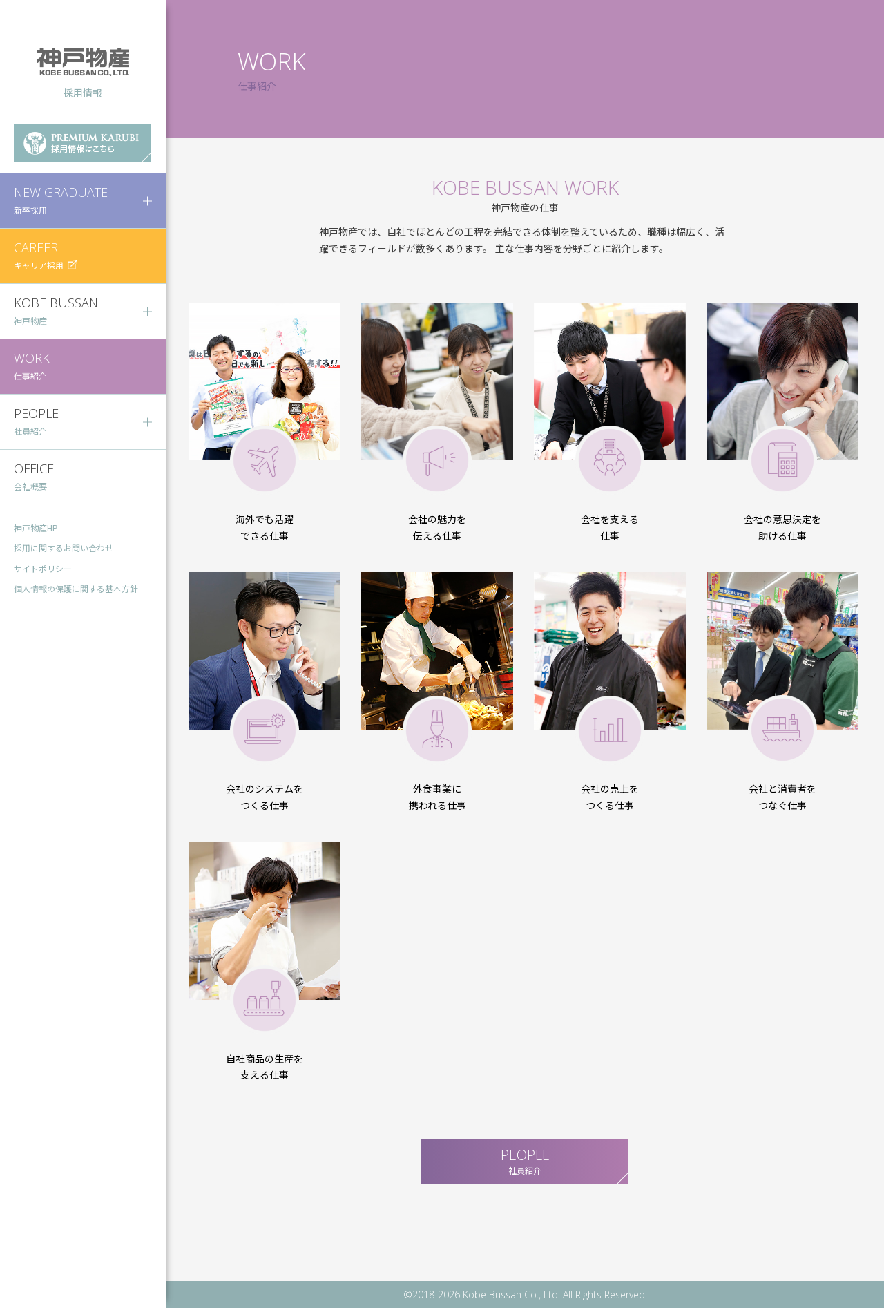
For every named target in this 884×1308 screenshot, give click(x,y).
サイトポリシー (43, 569)
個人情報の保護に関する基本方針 (76, 589)
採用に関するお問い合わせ (63, 548)
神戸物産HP (36, 527)
